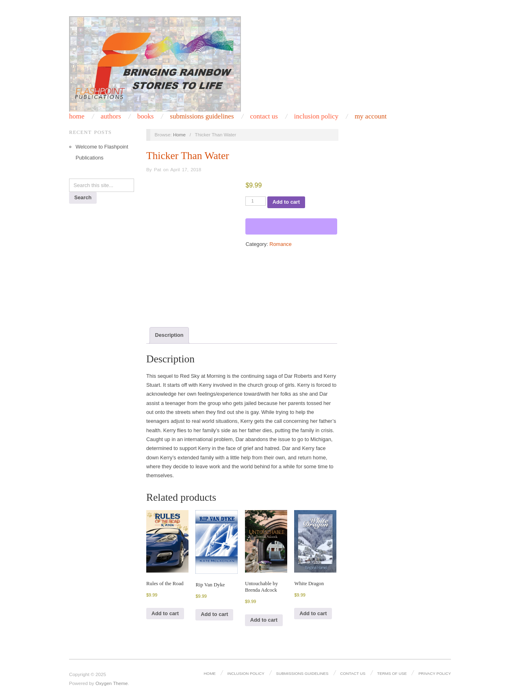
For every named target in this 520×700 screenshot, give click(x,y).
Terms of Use (392, 673)
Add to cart (286, 202)
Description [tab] (169, 335)
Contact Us (352, 673)
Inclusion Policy (245, 673)
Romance (280, 244)
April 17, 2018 (185, 169)
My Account (371, 116)
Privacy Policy (434, 673)
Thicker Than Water (187, 156)
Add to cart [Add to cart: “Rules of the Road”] (165, 613)
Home (210, 673)
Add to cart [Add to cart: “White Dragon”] (313, 613)
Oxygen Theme (111, 683)
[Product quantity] (255, 201)
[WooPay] (291, 226)
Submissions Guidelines (202, 116)
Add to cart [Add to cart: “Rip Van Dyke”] (214, 614)
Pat (157, 169)
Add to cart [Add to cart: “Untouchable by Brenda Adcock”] (263, 620)
